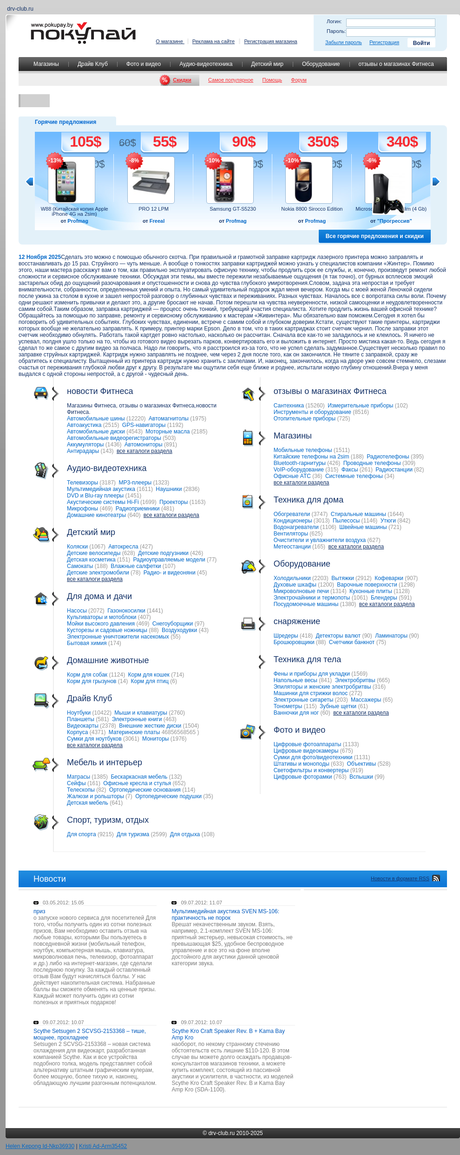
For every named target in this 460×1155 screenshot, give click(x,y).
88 (154, 630)
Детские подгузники (163, 553)
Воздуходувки (179, 630)
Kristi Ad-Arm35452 (103, 1146)
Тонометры (288, 706)
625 (316, 533)
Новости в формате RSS (400, 878)
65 (388, 700)
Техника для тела (308, 659)
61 (363, 706)
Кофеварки (389, 578)
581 (102, 719)
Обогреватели (292, 514)
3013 (321, 520)
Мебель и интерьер (87, 763)
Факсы (350, 469)
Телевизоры (82, 482)
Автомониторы (144, 444)
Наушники (169, 489)
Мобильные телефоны (303, 450)
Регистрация (384, 42)
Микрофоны (82, 508)
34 (389, 476)
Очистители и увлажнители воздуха (320, 540)
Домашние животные (90, 660)
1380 (348, 604)
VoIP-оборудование (299, 469)
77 (212, 559)
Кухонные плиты (370, 591)
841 (325, 680)
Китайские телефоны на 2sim (311, 456)
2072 (96, 610)
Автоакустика (84, 425)
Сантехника (289, 405)
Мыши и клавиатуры (140, 713)
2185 (199, 431)
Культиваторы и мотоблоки (101, 617)
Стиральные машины (358, 514)
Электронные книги (137, 719)
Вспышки (361, 777)
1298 (407, 584)
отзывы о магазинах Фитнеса (396, 64)
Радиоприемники (138, 508)
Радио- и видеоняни (170, 572)
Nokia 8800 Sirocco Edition (311, 209)
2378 (108, 726)
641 (116, 803)
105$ (85, 141)
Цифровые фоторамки (303, 777)
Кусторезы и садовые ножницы (107, 630)
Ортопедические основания (145, 790)
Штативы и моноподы (301, 764)
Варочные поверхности (367, 584)
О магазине (170, 41)
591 (405, 597)
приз (39, 911)
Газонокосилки (126, 610)
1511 (341, 450)
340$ (402, 141)
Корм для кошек (148, 674)
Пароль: (336, 31)
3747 (320, 514)
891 (170, 444)
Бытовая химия (86, 643)
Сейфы (76, 783)
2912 (363, 578)
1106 (328, 527)
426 (196, 553)
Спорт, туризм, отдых (90, 820)
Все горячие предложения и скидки (375, 236)
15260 (314, 405)
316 (379, 687)
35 (208, 796)
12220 (136, 418)
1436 (113, 444)
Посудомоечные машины (306, 604)
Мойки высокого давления (101, 623)
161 (94, 783)
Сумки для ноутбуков (94, 739)
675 (346, 751)
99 (379, 777)
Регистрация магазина (270, 41)
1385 (99, 777)
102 (401, 405)
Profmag (77, 221)
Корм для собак (87, 674)
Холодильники (292, 578)
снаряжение (280, 621)
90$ (243, 141)
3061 (131, 739)
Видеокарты (83, 726)
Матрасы (78, 777)
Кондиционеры (293, 520)
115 (310, 706)
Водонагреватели (296, 527)
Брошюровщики (294, 642)
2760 (177, 713)
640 (133, 515)
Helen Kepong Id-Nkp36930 (40, 1146)
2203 (320, 578)
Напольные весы (295, 680)
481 (167, 508)
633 (337, 764)
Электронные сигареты (304, 700)
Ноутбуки (79, 713)
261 (366, 469)
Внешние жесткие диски (150, 726)
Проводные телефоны (372, 463)
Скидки (182, 80)
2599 (159, 834)
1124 (117, 674)
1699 (148, 502)
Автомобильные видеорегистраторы (114, 438)
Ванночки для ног (296, 713)
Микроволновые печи (301, 591)
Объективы (361, 764)
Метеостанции (292, 546)
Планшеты (80, 719)
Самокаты (80, 566)
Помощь (273, 80)
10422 (102, 713)
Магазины (46, 64)
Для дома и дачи (82, 596)
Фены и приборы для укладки (312, 674)
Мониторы (155, 739)
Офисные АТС (292, 476)
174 (114, 643)
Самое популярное (230, 80)
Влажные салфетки (136, 566)
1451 (133, 495)
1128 (401, 591)
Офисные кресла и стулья (137, 783)
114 (188, 790)
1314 (338, 591)
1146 (369, 520)
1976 (178, 739)
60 (325, 713)
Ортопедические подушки (168, 796)
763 (340, 777)
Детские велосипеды (93, 553)
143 (107, 451)
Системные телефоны (354, 476)
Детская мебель (87, 803)
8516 (361, 412)
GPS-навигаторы (144, 425)
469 (106, 508)
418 (306, 635)
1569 (359, 674)
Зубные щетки (338, 706)
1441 (155, 610)
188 (101, 566)
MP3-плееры (134, 482)
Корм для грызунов (91, 681)
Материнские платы (134, 732)
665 (383, 680)
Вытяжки (342, 578)
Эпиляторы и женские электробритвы (322, 687)
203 (341, 700)
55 (175, 636)
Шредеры (286, 635)
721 (395, 527)
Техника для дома (291, 500)
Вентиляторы (291, 533)
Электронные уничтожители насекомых (118, 636)
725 (343, 418)
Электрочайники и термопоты (312, 597)
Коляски (77, 546)
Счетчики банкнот (352, 642)
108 (208, 834)
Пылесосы (346, 520)
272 (356, 693)
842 (403, 520)
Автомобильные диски (96, 431)
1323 (161, 482)
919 (356, 770)
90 (367, 635)
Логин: (334, 21)
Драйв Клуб (93, 64)
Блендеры (384, 597)
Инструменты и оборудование (312, 412)
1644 (395, 514)
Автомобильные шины (96, 418)
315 (331, 469)
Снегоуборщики (172, 623)
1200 (326, 584)
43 (204, 630)
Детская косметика (91, 559)
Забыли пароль (343, 42)
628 (128, 553)
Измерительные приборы (360, 405)
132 (175, 777)
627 (374, 540)
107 (169, 566)
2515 (111, 425)
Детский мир (267, 64)
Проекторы (173, 502)
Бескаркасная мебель (139, 777)
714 (177, 674)
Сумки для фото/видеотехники (313, 757)
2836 (191, 489)
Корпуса (77, 732)
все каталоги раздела (144, 451)
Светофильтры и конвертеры (311, 770)
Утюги (388, 520)
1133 (351, 744)
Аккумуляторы (85, 444)
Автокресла (123, 546)
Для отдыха (185, 834)
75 (381, 642)
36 (317, 476)
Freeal (157, 221)
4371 (98, 732)
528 (383, 764)
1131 (362, 757)
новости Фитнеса (82, 391)
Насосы (77, 610)
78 (135, 572)
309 (409, 463)
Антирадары (83, 451)
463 (170, 719)
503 (169, 438)
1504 (191, 726)
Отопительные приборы (304, 418)
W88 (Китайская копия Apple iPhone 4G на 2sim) (74, 211)
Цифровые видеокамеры (306, 751)
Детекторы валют (338, 635)
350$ (322, 141)
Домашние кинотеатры (96, 515)
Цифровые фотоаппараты (308, 744)
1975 (198, 418)
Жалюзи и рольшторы (95, 796)
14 (123, 681)
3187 (107, 482)
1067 (97, 546)
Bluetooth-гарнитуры (300, 463)
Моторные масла (167, 431)
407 (144, 617)
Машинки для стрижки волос (311, 693)
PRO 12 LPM (153, 209)
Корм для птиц (150, 681)
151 (123, 559)
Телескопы (81, 790)
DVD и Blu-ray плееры (95, 495)
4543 (134, 431)
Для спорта (81, 834)
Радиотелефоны (388, 456)
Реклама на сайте (213, 41)
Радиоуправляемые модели (169, 559)
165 (318, 546)
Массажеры (366, 700)
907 (411, 578)
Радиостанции (394, 469)
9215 (105, 834)
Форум (298, 80)
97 (200, 623)
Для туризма (133, 834)
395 (417, 456)
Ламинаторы (391, 635)
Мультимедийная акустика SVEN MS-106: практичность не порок (225, 914)
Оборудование (321, 64)
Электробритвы (355, 680)
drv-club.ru (221, 1133)
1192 (175, 425)
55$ (164, 141)
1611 (144, 489)
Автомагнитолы (169, 418)
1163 (197, 502)
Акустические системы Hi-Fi (103, 502)
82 (101, 790)
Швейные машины (363, 527)
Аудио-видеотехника (205, 64)
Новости (49, 879)
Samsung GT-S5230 (233, 209)
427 (146, 546)
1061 (360, 597)
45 (202, 572)
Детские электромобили (98, 572)
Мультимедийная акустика (101, 489)
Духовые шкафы (295, 584)
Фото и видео (143, 64)
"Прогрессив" (394, 221)
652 (179, 783)
